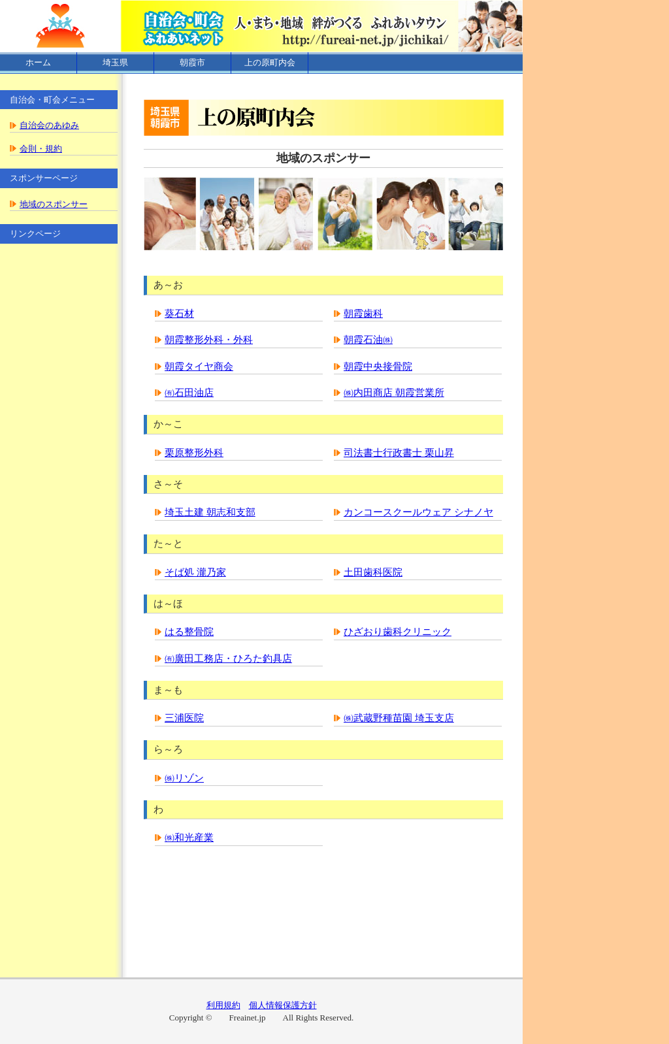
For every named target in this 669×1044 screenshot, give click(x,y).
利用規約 (223, 1005)
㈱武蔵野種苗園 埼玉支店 (399, 718)
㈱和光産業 (189, 837)
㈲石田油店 (189, 392)
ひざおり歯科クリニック (397, 632)
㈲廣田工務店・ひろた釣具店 (228, 658)
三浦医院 (184, 718)
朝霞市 (192, 62)
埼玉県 (115, 62)
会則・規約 (41, 149)
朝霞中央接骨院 (378, 366)
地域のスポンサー (54, 204)
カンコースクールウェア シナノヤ (418, 512)
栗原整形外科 (194, 453)
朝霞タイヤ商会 (199, 366)
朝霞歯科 (363, 313)
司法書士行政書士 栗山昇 (399, 453)
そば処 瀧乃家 (195, 572)
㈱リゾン (184, 778)
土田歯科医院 (373, 572)
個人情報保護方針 (283, 1005)
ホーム (38, 62)
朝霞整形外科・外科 (209, 339)
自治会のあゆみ (49, 125)
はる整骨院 (189, 632)
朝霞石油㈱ (368, 339)
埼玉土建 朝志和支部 (210, 512)
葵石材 (179, 313)
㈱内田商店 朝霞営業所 (394, 392)
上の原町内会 (269, 62)
